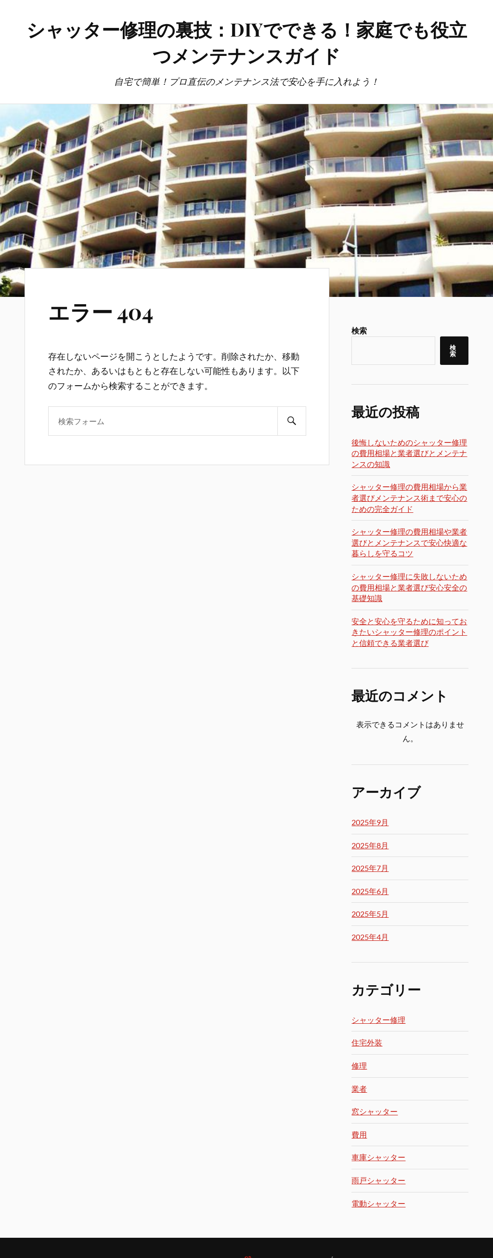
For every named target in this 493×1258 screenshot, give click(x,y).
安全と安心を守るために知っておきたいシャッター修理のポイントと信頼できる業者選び (409, 631)
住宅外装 (366, 1042)
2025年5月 (370, 913)
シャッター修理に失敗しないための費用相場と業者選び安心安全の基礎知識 (409, 587)
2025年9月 (370, 822)
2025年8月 (370, 845)
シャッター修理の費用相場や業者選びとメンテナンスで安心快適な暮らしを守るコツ (409, 542)
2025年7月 (370, 867)
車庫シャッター (378, 1157)
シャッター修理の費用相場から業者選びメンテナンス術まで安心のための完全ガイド (409, 497)
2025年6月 (370, 891)
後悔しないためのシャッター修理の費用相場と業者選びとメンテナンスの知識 (409, 453)
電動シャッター (378, 1203)
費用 (359, 1134)
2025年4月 (370, 936)
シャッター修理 (378, 1019)
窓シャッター (374, 1111)
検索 (359, 330)
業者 (359, 1088)
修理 (359, 1065)
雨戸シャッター (378, 1180)
